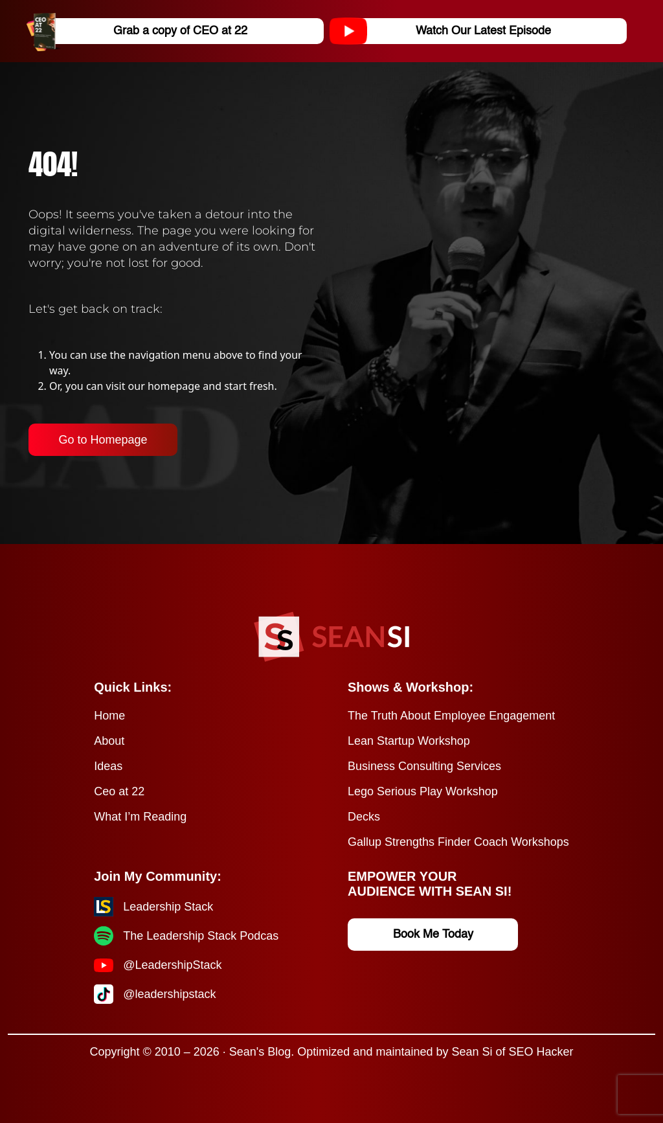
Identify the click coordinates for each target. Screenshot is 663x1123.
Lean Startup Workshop (409, 740)
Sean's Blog (260, 1051)
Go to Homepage (102, 439)
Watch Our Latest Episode (445, 31)
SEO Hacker (541, 1051)
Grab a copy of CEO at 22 (141, 31)
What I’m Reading (140, 816)
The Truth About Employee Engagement (451, 715)
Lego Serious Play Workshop (423, 791)
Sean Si (471, 1051)
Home (109, 715)
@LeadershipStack (172, 965)
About (109, 740)
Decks (364, 816)
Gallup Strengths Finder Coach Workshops (458, 841)
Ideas (108, 766)
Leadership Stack (168, 906)
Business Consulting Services (424, 766)
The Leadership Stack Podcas (200, 935)
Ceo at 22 (119, 791)
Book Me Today (433, 934)
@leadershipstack (169, 994)
